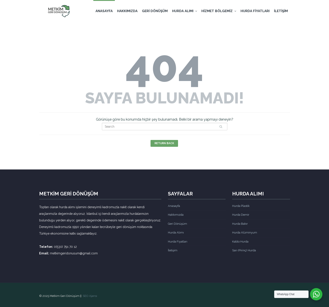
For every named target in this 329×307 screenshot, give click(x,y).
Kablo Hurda (240, 241)
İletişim (281, 11)
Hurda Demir (240, 214)
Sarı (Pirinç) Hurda (244, 250)
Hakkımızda (127, 11)
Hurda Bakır (240, 223)
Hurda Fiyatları (255, 11)
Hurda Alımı (184, 11)
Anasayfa (104, 11)
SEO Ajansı (90, 296)
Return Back (164, 143)
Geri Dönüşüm (155, 11)
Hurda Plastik (241, 206)
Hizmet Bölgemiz (218, 11)
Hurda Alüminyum (244, 232)
